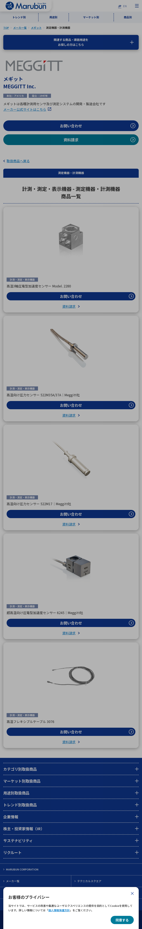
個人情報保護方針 (59, 910)
